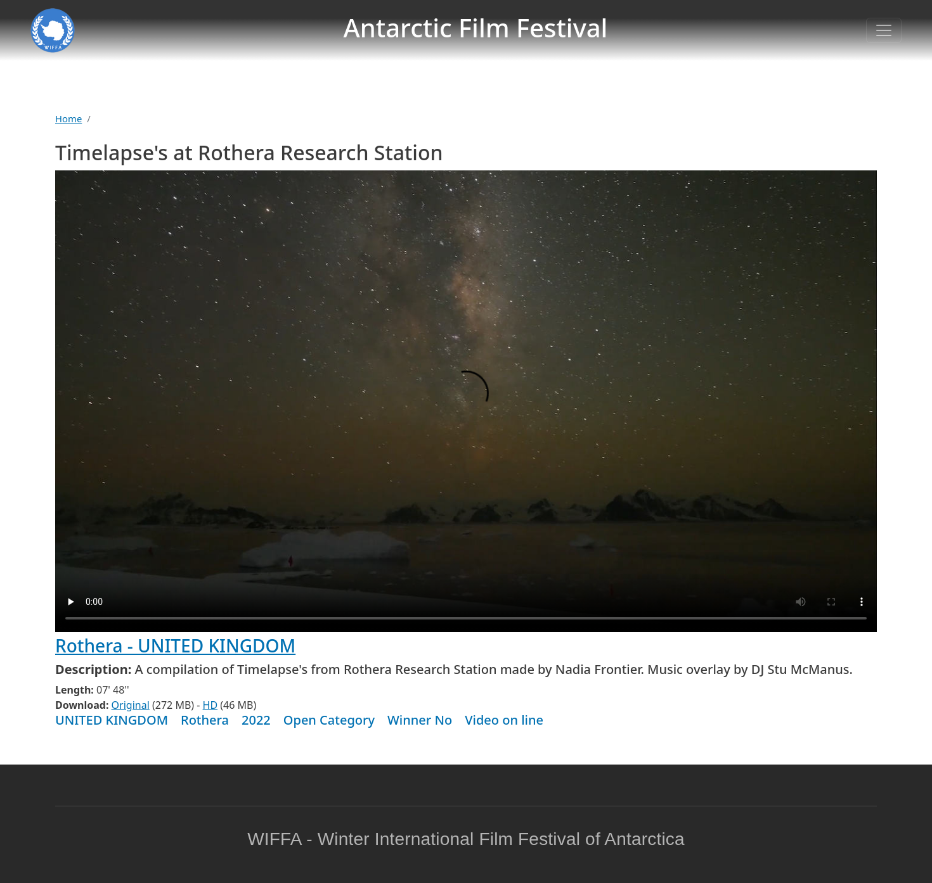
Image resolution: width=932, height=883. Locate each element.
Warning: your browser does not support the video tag (466, 401)
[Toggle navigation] (884, 30)
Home (68, 118)
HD (210, 705)
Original (131, 705)
